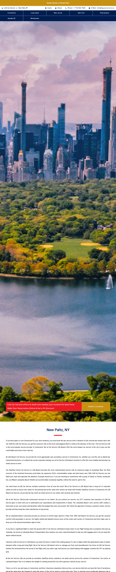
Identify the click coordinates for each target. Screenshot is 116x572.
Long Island (35, 13)
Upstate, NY (11, 18)
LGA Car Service (9, 8)
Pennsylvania (104, 13)
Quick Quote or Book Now (58, 3)
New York (81, 13)
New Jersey (58, 13)
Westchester (35, 18)
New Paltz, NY (23, 8)
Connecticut (11, 13)
